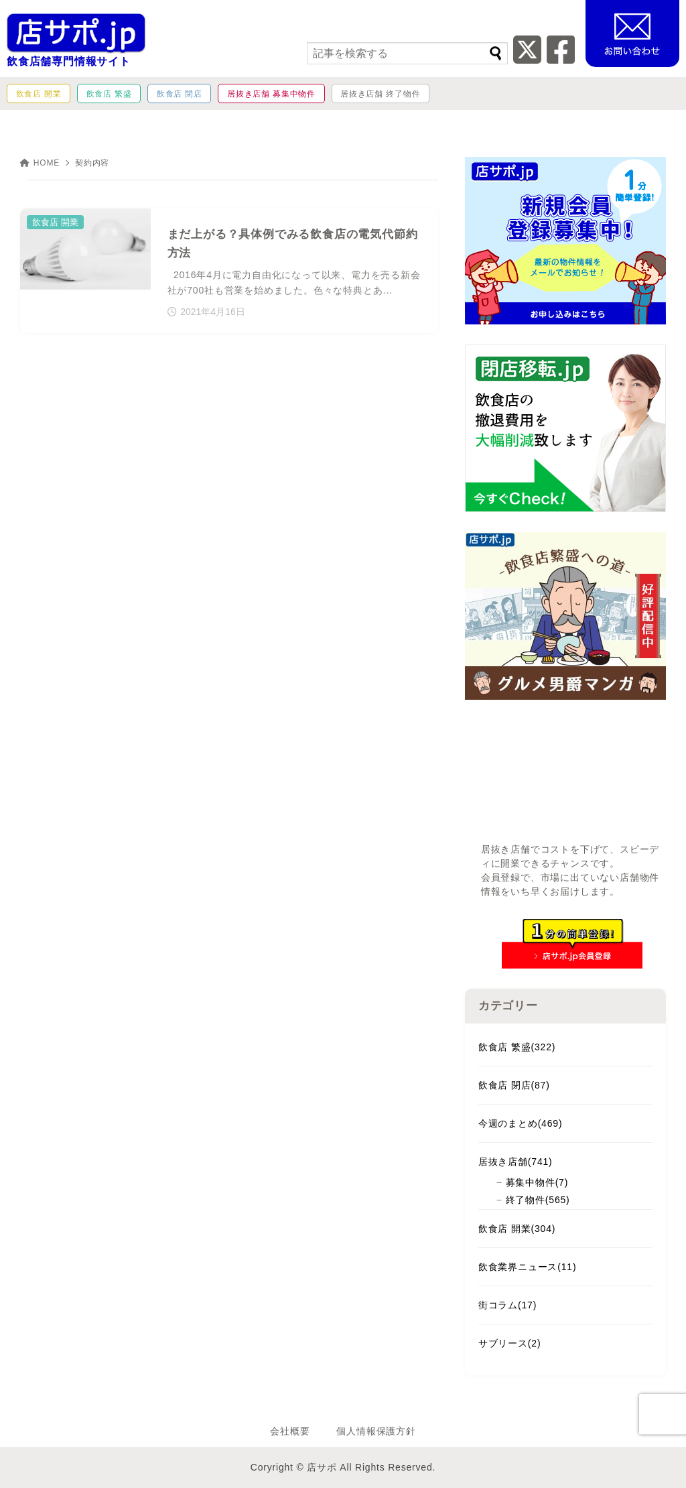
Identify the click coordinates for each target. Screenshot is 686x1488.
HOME (40, 163)
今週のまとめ (520, 1123)
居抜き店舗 (515, 1161)
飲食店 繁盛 (516, 1047)
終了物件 (538, 1199)
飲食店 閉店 (514, 1085)
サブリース (509, 1343)
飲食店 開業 (516, 1228)
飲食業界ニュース (527, 1266)
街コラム (507, 1305)
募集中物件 (537, 1182)
